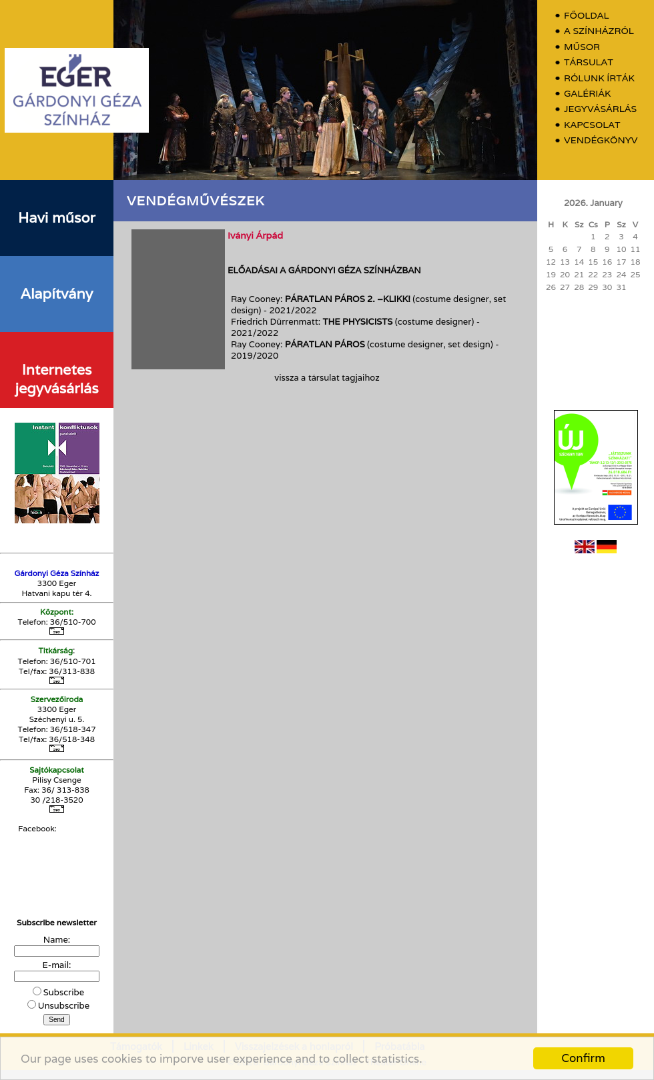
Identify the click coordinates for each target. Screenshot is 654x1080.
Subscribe (63, 992)
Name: (56, 939)
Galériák (587, 94)
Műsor (582, 47)
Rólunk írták (599, 78)
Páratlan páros (326, 344)
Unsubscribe (63, 1005)
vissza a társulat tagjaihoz (326, 377)
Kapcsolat (592, 125)
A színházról (599, 31)
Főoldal (586, 16)
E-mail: (57, 965)
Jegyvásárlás (600, 109)
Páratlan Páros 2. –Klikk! (347, 299)
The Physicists (358, 321)
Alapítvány (57, 293)
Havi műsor (56, 217)
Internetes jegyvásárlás (56, 378)
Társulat (588, 62)
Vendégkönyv (600, 140)
